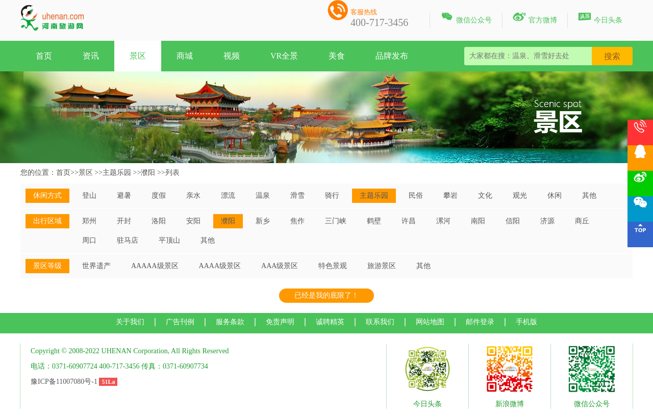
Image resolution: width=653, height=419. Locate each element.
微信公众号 (466, 18)
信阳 (513, 221)
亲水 (193, 195)
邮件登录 (480, 322)
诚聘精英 (330, 322)
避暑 (124, 195)
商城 (185, 55)
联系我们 (380, 322)
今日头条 (600, 18)
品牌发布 (391, 55)
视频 (231, 55)
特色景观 (332, 266)
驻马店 (127, 240)
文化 (485, 195)
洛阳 (159, 221)
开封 (124, 221)
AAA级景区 (279, 266)
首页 (44, 55)
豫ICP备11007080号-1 (64, 381)
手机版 (526, 322)
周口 (89, 240)
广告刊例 (180, 322)
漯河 (443, 221)
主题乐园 (117, 172)
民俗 (416, 195)
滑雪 (297, 195)
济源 (547, 221)
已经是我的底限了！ (326, 295)
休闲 (554, 195)
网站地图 (430, 322)
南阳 (478, 221)
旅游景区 (381, 266)
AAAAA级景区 (155, 266)
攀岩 (450, 195)
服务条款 (230, 322)
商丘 (582, 221)
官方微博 (535, 18)
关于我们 (130, 322)
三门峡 (335, 221)
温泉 (263, 195)
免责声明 (280, 322)
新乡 (263, 221)
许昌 (408, 221)
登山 (89, 195)
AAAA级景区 (220, 266)
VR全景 (284, 55)
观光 (520, 195)
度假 (159, 195)
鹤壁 (374, 221)
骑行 (332, 195)
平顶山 (169, 240)
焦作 (297, 221)
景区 (138, 55)
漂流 (228, 195)
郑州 (89, 221)
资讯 (91, 55)
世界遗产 (96, 266)
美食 (337, 55)
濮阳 (148, 172)
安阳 (193, 221)
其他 (589, 195)
